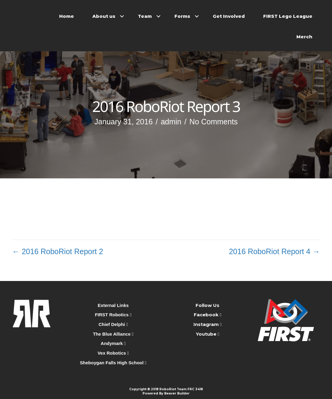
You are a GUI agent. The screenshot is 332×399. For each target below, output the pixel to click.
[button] (122, 16)
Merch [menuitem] (304, 37)
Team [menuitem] (145, 16)
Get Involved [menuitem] (229, 16)
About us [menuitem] (103, 16)
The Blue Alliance (113, 334)
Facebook (207, 315)
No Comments (214, 121)
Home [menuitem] (66, 16)
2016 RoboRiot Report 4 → (274, 251)
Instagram (206, 324)
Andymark (113, 343)
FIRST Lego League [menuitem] (287, 16)
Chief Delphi (113, 324)
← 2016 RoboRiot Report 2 (57, 251)
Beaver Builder (177, 393)
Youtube (207, 334)
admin (171, 121)
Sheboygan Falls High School (113, 362)
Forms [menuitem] (182, 16)
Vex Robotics (113, 353)
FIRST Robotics (113, 314)
